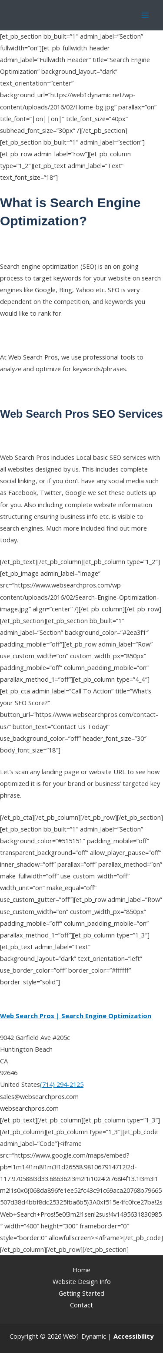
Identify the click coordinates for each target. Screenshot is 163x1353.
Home (81, 1269)
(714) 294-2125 (61, 1084)
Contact (81, 1304)
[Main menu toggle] (145, 15)
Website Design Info (82, 1281)
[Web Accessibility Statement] (133, 1336)
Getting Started (81, 1293)
